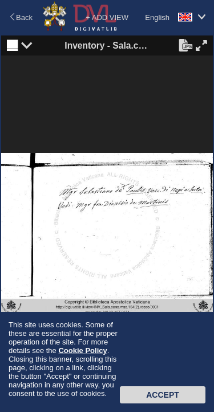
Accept (162, 394)
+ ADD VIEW (107, 17)
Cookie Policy (82, 350)
